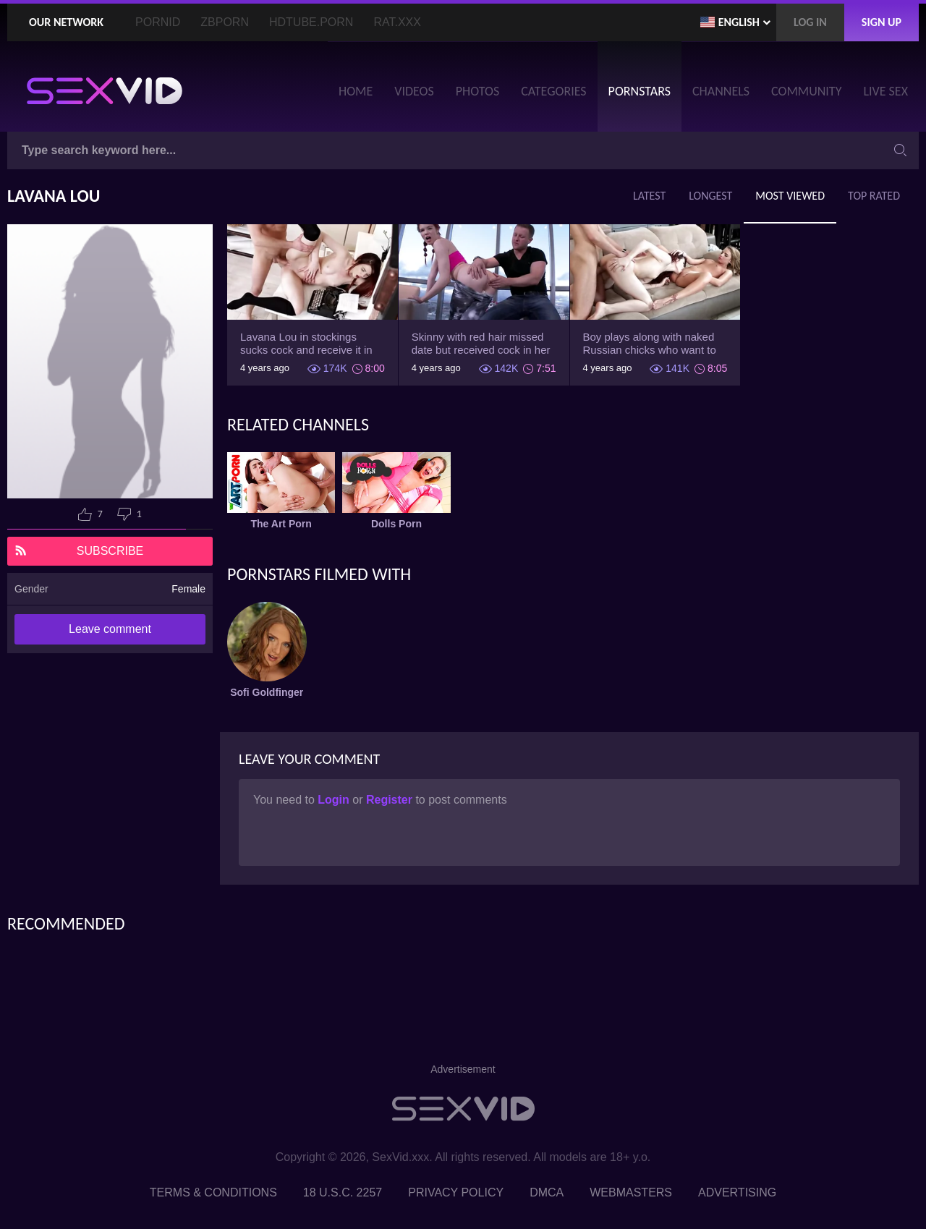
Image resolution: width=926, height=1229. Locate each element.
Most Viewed (790, 196)
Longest (710, 196)
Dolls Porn (396, 524)
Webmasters (631, 1192)
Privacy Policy (456, 1192)
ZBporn (224, 22)
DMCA (547, 1192)
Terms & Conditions (213, 1192)
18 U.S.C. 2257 (342, 1192)
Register (390, 800)
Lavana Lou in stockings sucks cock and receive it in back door (306, 344)
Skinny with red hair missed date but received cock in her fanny (481, 344)
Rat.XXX (397, 22)
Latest (649, 196)
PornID (157, 22)
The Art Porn (281, 524)
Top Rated (874, 196)
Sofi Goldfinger (266, 692)
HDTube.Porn (311, 22)
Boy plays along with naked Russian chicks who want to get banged (649, 344)
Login (335, 800)
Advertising (737, 1192)
